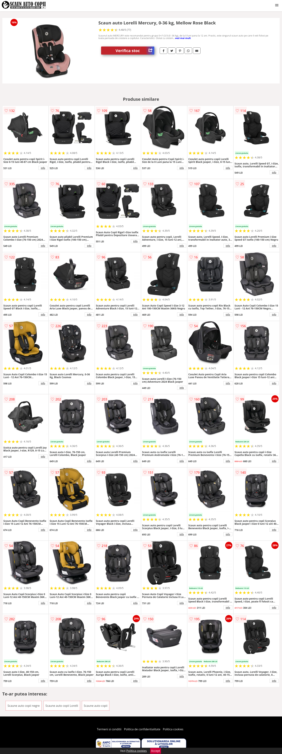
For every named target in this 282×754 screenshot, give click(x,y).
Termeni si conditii (109, 729)
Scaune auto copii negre (24, 706)
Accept (155, 751)
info (43, 168)
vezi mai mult (183, 38)
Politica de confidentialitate (142, 729)
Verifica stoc (134, 51)
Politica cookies (173, 729)
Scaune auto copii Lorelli (62, 706)
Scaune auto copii (95, 706)
